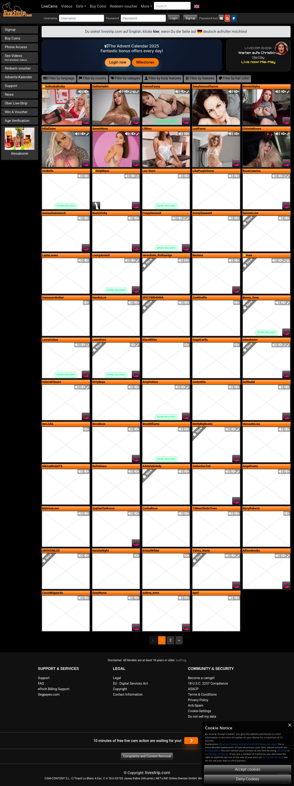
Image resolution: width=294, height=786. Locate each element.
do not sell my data (272, 757)
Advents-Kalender (18, 77)
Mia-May (258, 57)
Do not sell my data (202, 717)
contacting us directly (216, 754)
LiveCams (49, 6)
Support (11, 86)
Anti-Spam (195, 706)
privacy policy (212, 750)
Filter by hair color (234, 78)
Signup (190, 18)
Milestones (145, 62)
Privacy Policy (198, 700)
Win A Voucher (16, 112)
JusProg (180, 660)
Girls (79, 6)
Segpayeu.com (49, 695)
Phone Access (16, 47)
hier (156, 31)
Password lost (208, 18)
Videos (66, 6)
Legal (117, 678)
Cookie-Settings (199, 711)
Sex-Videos (16, 57)
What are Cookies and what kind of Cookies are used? (248, 744)
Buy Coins (98, 6)
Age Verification (17, 121)
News (9, 94)
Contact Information (128, 695)
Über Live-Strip (16, 103)
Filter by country (92, 78)
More (145, 6)
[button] (196, 6)
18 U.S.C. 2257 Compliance (208, 684)
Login (174, 18)
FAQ (41, 684)
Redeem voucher (123, 6)
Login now (118, 62)
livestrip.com (157, 772)
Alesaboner (19, 153)
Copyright (120, 689)
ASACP (193, 689)
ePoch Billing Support (53, 689)
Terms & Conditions (202, 695)
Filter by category (125, 78)
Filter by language (58, 78)
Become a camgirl (201, 678)
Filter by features (200, 78)
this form (282, 750)
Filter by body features (163, 78)
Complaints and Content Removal (147, 756)
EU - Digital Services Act (130, 684)
